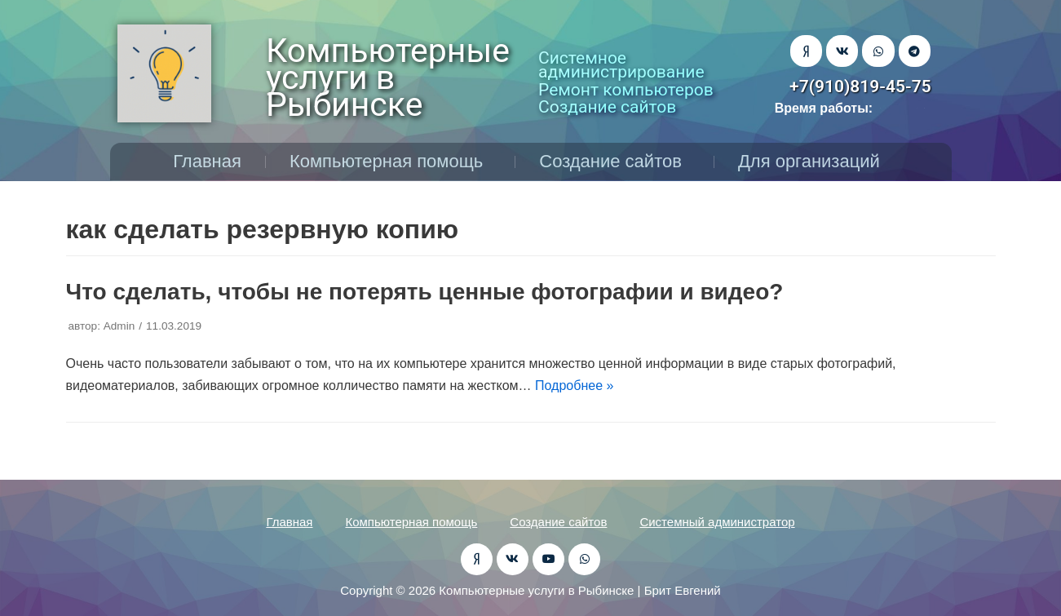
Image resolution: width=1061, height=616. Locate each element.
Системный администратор (716, 522)
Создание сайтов (614, 161)
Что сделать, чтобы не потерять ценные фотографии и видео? (425, 291)
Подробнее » (574, 385)
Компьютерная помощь (390, 161)
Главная (207, 161)
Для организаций (813, 161)
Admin (119, 326)
